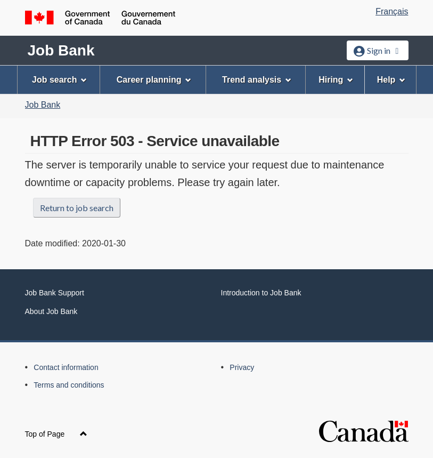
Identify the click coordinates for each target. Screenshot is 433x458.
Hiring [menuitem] (335, 79)
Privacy (242, 367)
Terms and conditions (69, 385)
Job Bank (61, 50)
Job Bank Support (54, 292)
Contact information (66, 367)
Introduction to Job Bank (261, 292)
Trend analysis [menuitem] (256, 79)
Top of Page (56, 434)
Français (391, 11)
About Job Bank (51, 311)
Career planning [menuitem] (154, 79)
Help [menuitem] (391, 79)
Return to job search (76, 208)
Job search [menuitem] (59, 79)
